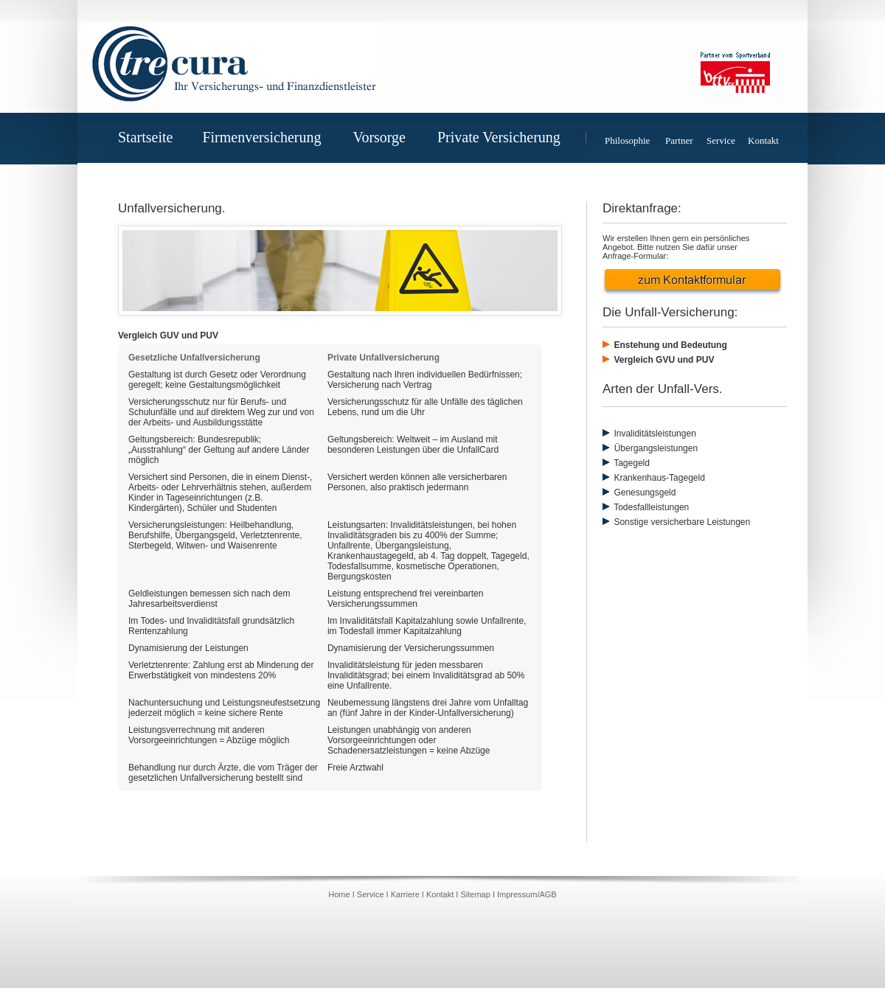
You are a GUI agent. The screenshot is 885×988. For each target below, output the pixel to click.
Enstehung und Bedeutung (669, 345)
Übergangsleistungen (650, 448)
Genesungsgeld (643, 492)
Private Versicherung (504, 137)
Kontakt (763, 140)
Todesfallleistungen (650, 507)
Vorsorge (385, 137)
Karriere (405, 894)
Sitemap (475, 894)
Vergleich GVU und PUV (662, 360)
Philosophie (627, 140)
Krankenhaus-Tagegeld (658, 478)
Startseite (145, 137)
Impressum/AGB (527, 894)
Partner (679, 140)
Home (340, 894)
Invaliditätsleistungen (653, 433)
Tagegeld (630, 463)
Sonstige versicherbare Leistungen (680, 522)
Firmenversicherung (267, 137)
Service (721, 140)
